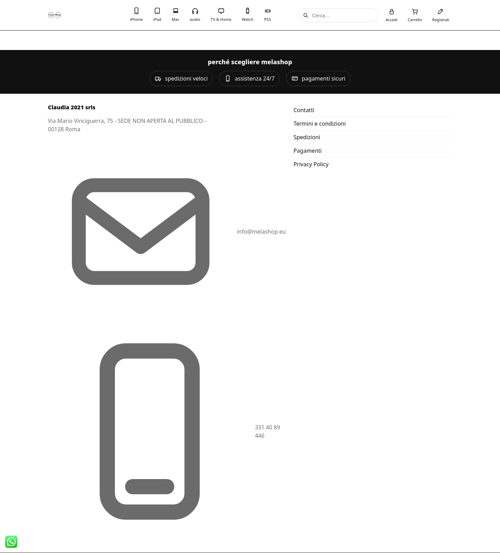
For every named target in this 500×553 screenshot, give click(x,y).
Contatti (303, 110)
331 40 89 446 (267, 431)
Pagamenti (307, 150)
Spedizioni (306, 137)
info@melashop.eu (261, 231)
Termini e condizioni (319, 123)
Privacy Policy (310, 164)
